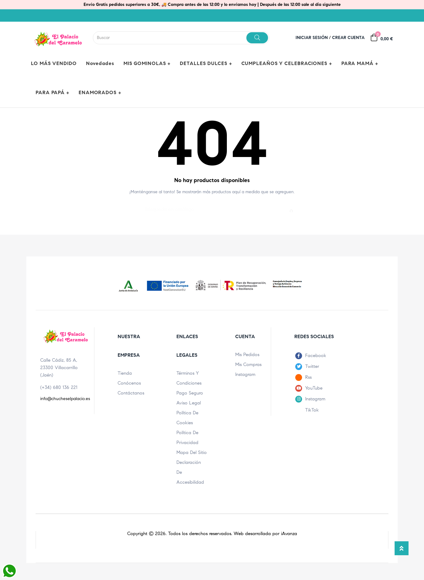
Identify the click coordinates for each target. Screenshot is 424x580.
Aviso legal (188, 403)
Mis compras (248, 364)
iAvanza (289, 533)
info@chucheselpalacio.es (65, 398)
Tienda (125, 373)
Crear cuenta (348, 37)
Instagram (245, 374)
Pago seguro (189, 393)
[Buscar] (212, 206)
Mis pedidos (247, 354)
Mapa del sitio (191, 452)
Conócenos (129, 383)
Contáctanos (131, 393)
